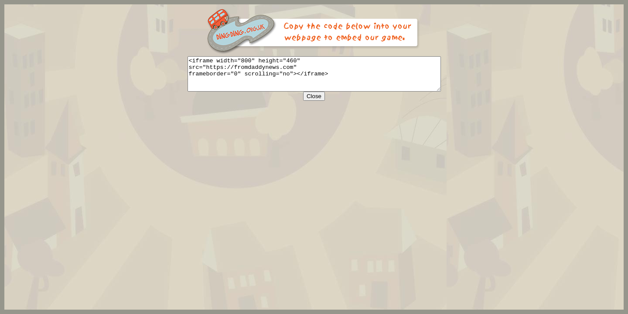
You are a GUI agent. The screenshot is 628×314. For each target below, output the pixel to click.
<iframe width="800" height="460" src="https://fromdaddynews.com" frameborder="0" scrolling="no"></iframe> (314, 77)
